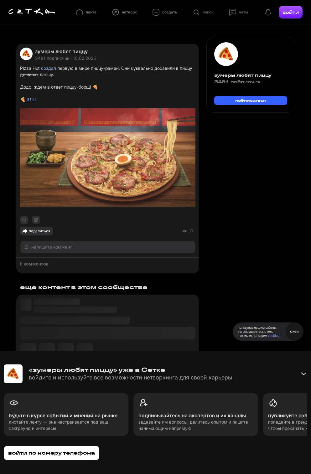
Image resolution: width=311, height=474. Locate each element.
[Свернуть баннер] (303, 374)
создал (48, 68)
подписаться (250, 100)
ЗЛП (31, 99)
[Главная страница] (31, 12)
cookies (273, 335)
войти (290, 12)
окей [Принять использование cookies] (294, 331)
